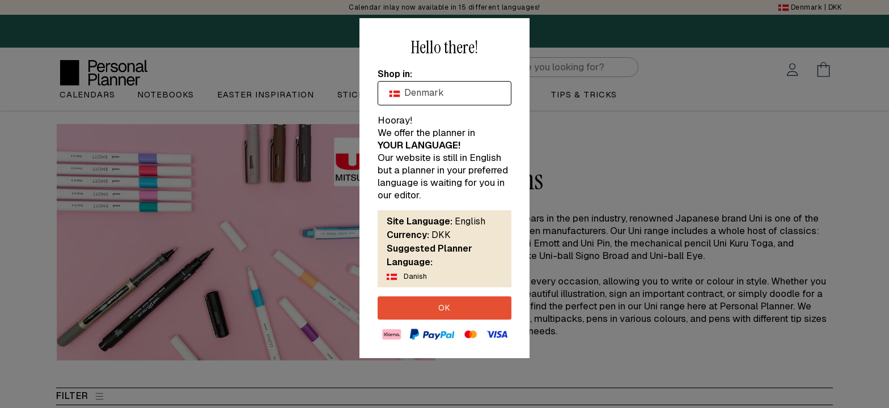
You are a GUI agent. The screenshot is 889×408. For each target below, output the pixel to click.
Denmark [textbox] (417, 93)
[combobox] (444, 93)
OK (444, 308)
